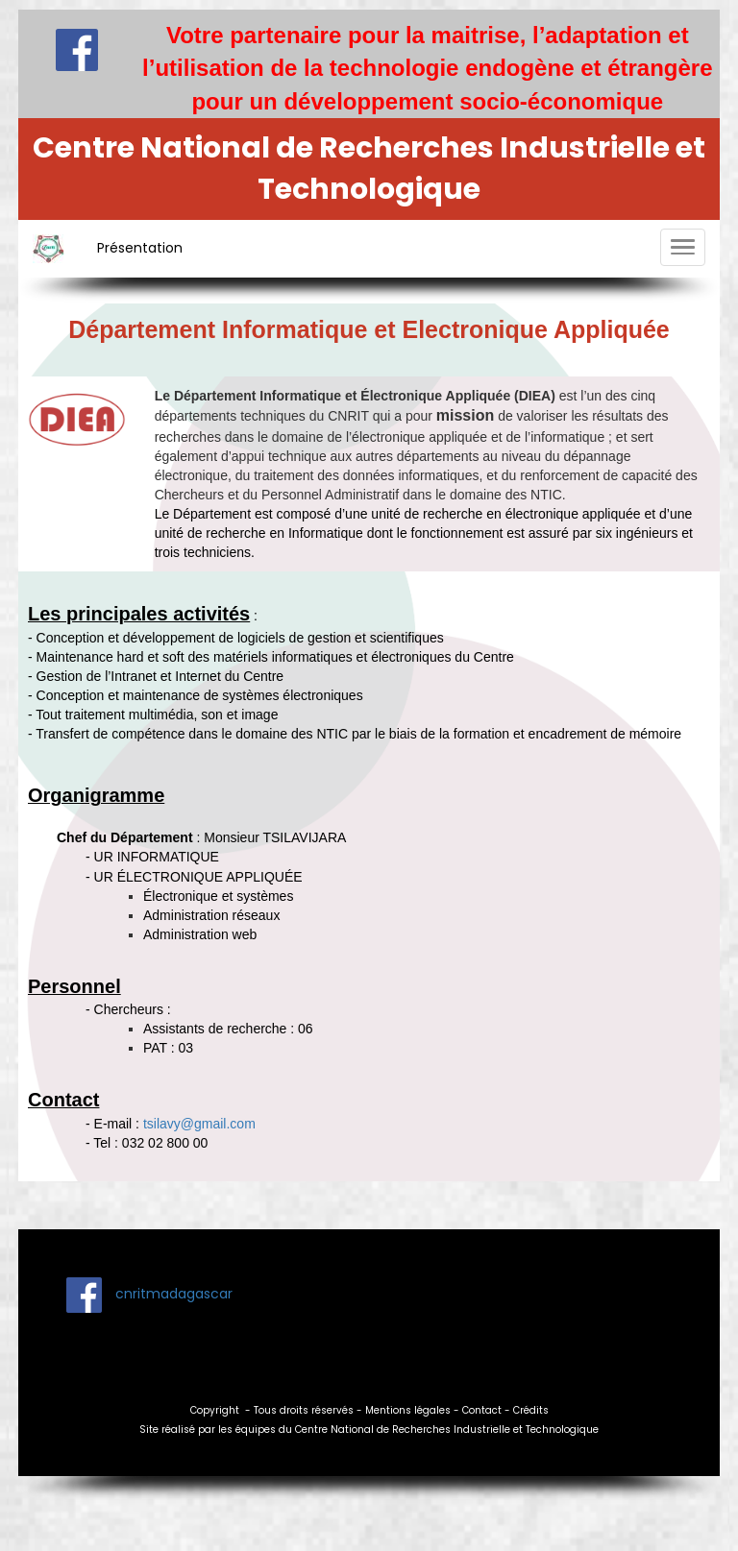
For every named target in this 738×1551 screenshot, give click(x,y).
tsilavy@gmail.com (199, 1123)
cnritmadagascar (172, 1293)
